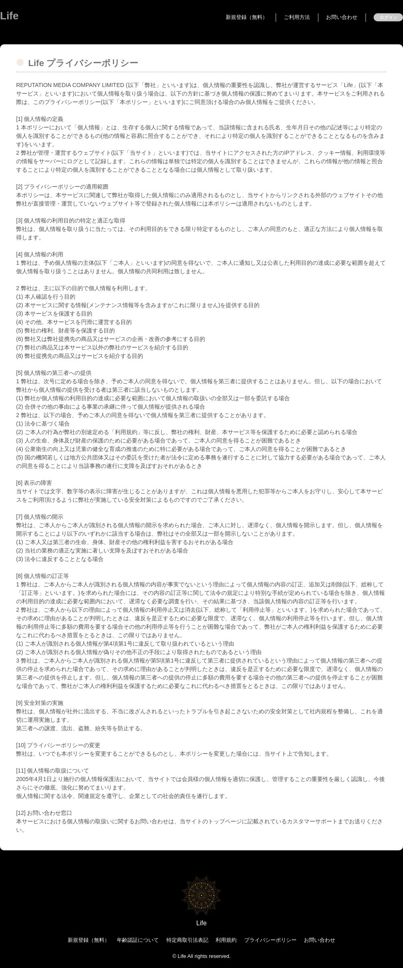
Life (9, 16)
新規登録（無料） (247, 17)
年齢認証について (138, 940)
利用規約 (226, 940)
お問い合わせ (341, 17)
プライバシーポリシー (270, 940)
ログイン (388, 17)
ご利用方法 (297, 17)
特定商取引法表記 (187, 940)
